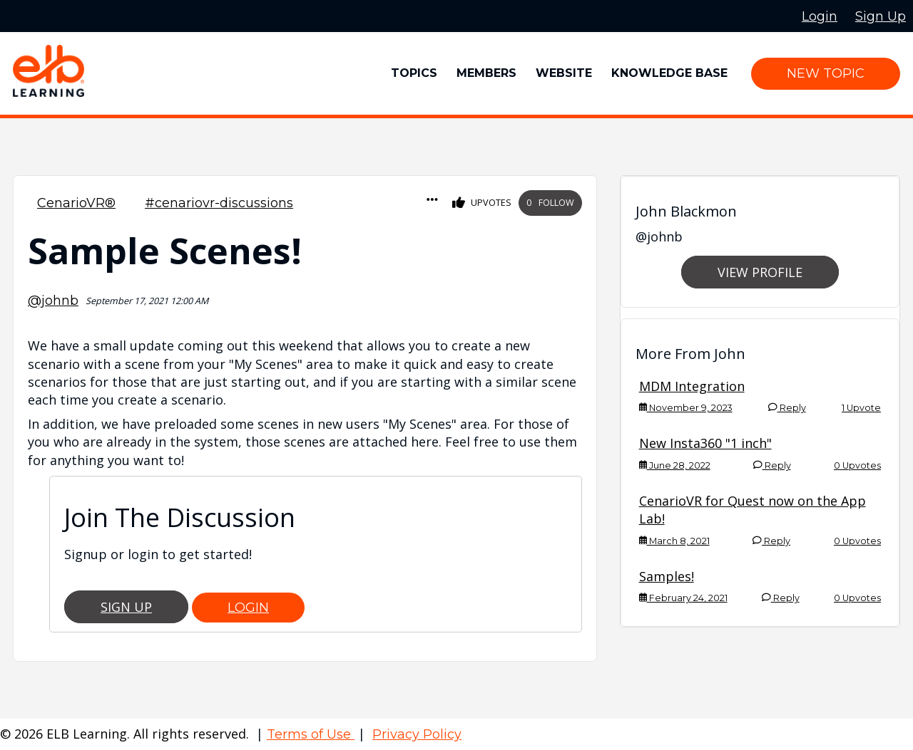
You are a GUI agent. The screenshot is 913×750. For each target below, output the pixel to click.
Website (564, 73)
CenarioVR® (76, 203)
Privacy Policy (416, 734)
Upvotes (481, 203)
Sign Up (126, 606)
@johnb (53, 300)
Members (486, 73)
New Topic (825, 73)
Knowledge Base (669, 73)
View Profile (760, 272)
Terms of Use (311, 734)
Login (248, 607)
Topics (414, 73)
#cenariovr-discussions (219, 203)
